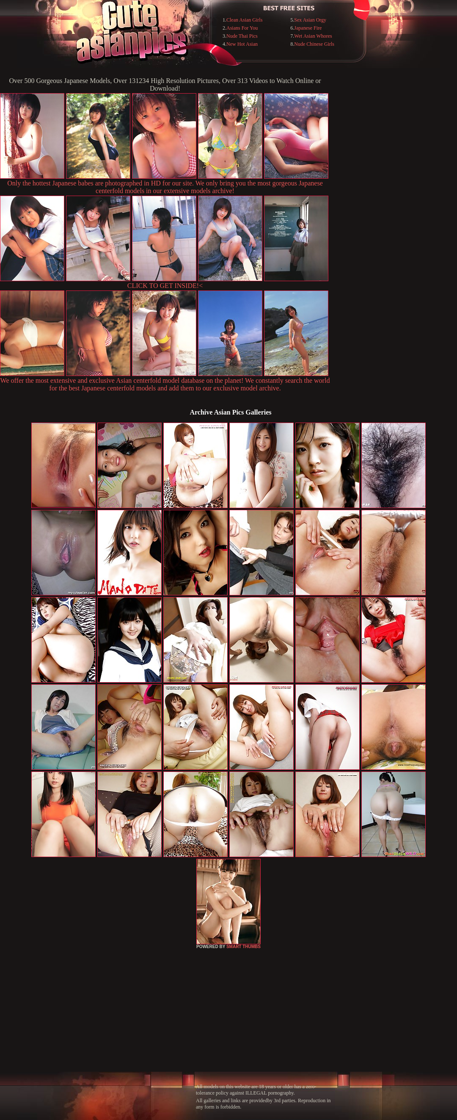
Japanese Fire (308, 28)
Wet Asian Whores (313, 36)
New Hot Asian (242, 44)
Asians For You (242, 28)
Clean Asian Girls (244, 20)
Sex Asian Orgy (310, 20)
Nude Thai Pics (242, 36)
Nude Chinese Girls (314, 44)
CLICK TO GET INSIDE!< (165, 285)
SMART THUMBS (243, 946)
